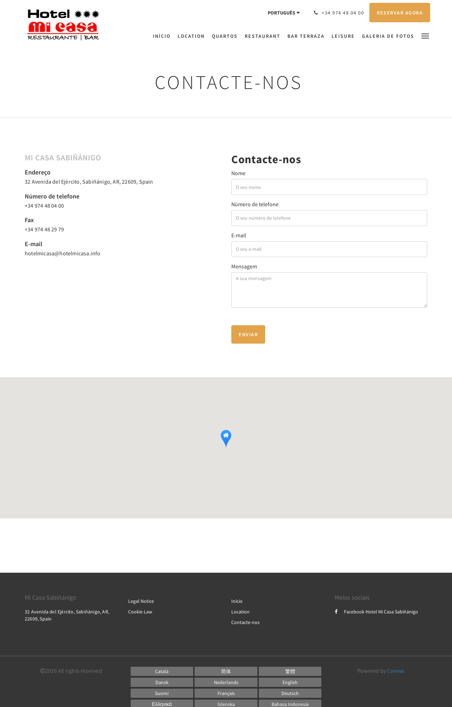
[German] (290, 693)
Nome (238, 173)
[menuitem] (163, 36)
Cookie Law (140, 611)
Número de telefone (255, 204)
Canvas (395, 670)
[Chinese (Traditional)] (290, 671)
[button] (425, 35)
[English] (290, 682)
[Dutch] (226, 682)
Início (237, 601)
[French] (226, 693)
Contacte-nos (245, 622)
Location (240, 611)
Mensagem (244, 266)
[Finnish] (162, 693)
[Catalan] (162, 671)
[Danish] (162, 682)
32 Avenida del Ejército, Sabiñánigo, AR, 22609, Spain (89, 181)
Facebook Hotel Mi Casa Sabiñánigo (376, 611)
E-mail (238, 235)
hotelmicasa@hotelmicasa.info (63, 253)
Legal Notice (141, 601)
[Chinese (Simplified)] (226, 671)
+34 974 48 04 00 (44, 205)
